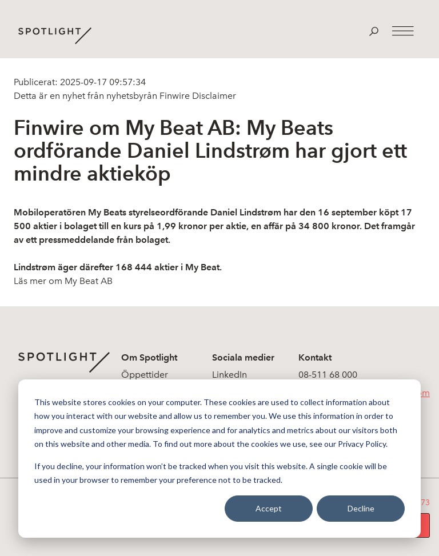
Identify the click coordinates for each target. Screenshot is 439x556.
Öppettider (144, 374)
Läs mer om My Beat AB (63, 280)
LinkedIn (229, 374)
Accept (269, 508)
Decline (361, 508)
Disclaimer (213, 95)
